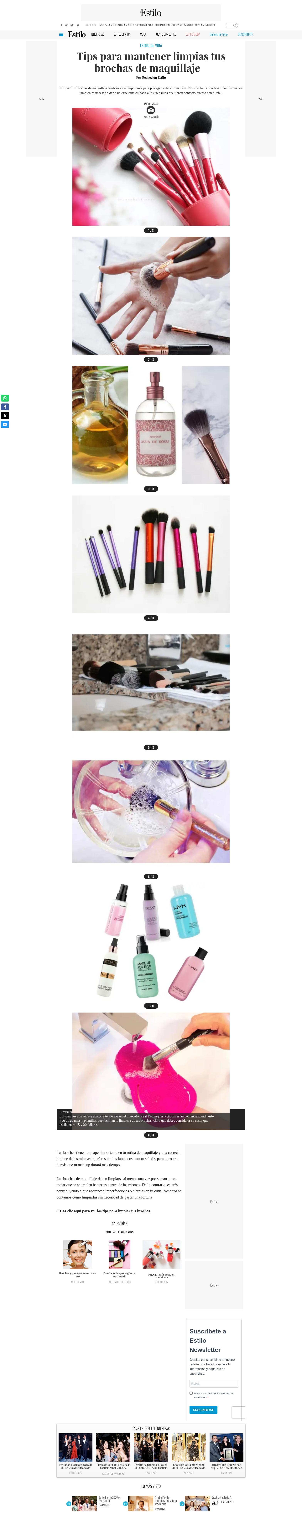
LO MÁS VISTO (151, 1486)
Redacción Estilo (154, 77)
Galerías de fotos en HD (120, 1282)
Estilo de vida (77, 1282)
